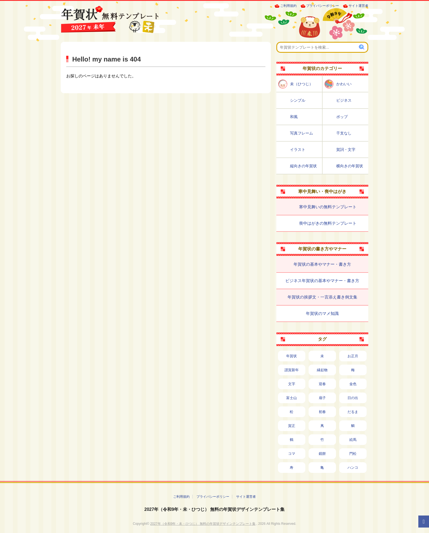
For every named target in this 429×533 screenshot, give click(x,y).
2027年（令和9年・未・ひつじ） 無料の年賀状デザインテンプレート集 (214, 509)
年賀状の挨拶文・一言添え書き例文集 (322, 297)
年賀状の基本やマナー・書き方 (322, 264)
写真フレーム (301, 133)
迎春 (322, 384)
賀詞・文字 (345, 149)
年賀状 (291, 356)
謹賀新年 (292, 370)
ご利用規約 (288, 6)
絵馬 (352, 440)
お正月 (352, 356)
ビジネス (344, 100)
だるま (352, 412)
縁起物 (322, 370)
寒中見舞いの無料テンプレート (327, 206)
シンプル (297, 100)
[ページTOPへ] (423, 522)
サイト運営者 (358, 6)
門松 (352, 454)
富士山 (291, 398)
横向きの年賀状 (349, 166)
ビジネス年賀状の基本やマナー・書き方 (322, 280)
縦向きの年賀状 (303, 166)
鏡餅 (322, 454)
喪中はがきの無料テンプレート (327, 223)
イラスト (297, 149)
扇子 (322, 398)
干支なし (344, 133)
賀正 (291, 426)
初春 (322, 412)
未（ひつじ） (301, 84)
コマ (291, 454)
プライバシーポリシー (322, 6)
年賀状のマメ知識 (322, 313)
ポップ (342, 117)
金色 (352, 384)
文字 (291, 384)
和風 (294, 117)
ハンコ (352, 467)
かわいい (344, 84)
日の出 (352, 398)
